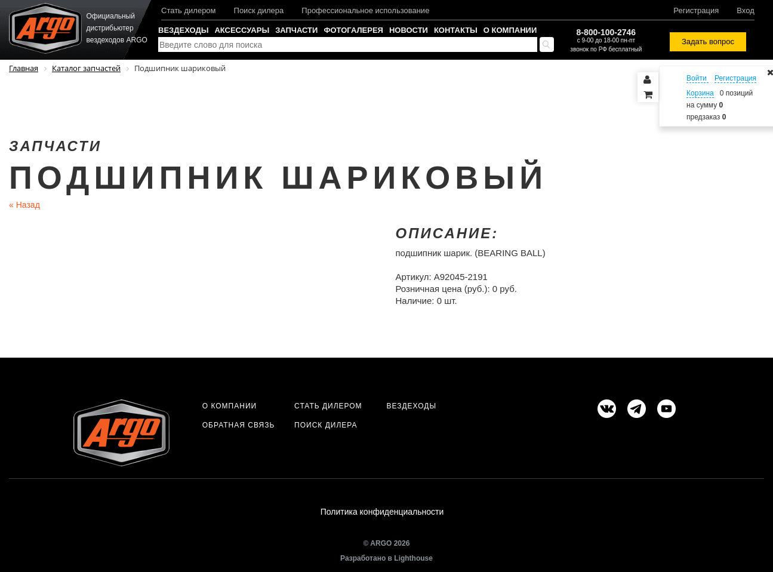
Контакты (456, 30)
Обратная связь (238, 425)
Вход (745, 10)
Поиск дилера (259, 10)
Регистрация (696, 10)
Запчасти (296, 30)
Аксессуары (241, 30)
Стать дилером (188, 10)
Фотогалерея (353, 30)
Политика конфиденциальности (382, 511)
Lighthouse (413, 558)
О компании (510, 30)
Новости (408, 30)
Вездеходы (183, 30)
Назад (24, 205)
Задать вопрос (708, 41)
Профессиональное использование (365, 10)
